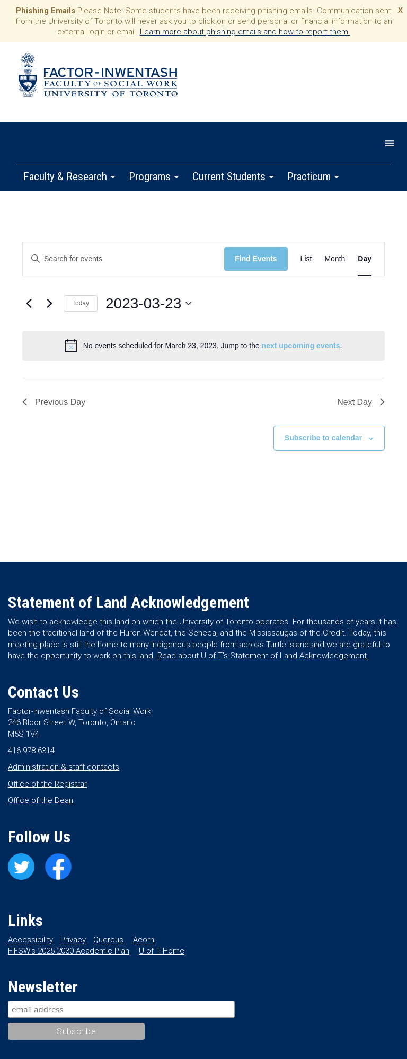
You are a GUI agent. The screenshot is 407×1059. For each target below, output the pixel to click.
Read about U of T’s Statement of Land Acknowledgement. (263, 655)
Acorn (143, 940)
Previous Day (53, 402)
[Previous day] (28, 303)
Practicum (313, 176)
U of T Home (161, 951)
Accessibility (30, 940)
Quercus (108, 940)
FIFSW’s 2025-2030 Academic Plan (68, 951)
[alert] (203, 345)
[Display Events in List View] (306, 259)
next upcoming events (301, 345)
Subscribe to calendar (323, 438)
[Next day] (49, 303)
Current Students (232, 176)
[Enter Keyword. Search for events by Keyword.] (123, 259)
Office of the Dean (40, 800)
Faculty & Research (69, 176)
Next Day (361, 402)
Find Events (256, 258)
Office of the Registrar (47, 784)
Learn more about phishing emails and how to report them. (245, 32)
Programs (154, 176)
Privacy (73, 940)
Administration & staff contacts (63, 767)
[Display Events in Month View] (334, 259)
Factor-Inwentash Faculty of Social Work (98, 77)
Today (80, 303)
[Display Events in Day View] (364, 259)
